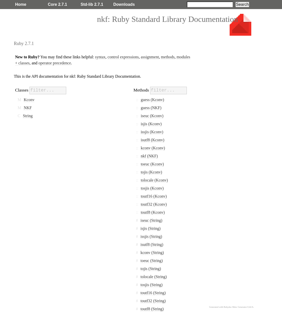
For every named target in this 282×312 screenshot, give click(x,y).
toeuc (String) (151, 260)
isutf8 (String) (151, 244)
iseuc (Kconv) (152, 116)
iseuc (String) (151, 220)
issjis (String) (151, 236)
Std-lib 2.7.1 (92, 4)
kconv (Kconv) (153, 148)
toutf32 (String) (153, 301)
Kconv (29, 100)
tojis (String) (150, 268)
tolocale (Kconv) (154, 180)
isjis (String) (150, 228)
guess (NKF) (151, 108)
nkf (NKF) (149, 156)
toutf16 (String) (153, 293)
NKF (28, 108)
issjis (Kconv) (152, 132)
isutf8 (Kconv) (152, 140)
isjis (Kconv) (151, 124)
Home (20, 4)
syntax (100, 57)
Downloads (124, 4)
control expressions (123, 57)
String (28, 116)
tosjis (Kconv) (152, 188)
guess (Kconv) (152, 100)
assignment (150, 57)
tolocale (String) (153, 277)
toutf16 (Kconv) (154, 196)
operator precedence (55, 63)
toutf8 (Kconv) (153, 212)
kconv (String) (152, 252)
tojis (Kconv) (151, 172)
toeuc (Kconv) (152, 164)
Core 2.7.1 (57, 4)
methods (167, 57)
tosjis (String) (151, 285)
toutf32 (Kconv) (154, 204)
